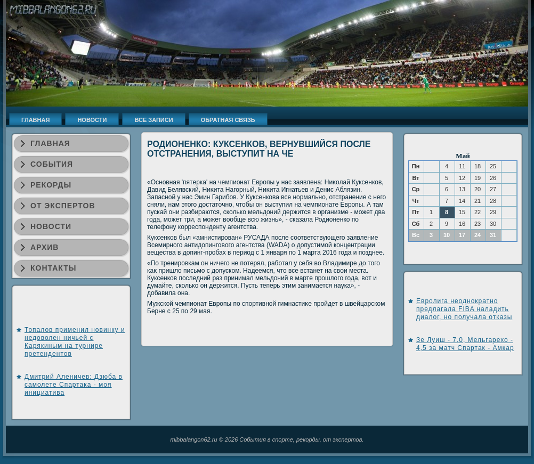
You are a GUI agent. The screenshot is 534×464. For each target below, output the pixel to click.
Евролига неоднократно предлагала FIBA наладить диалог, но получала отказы (464, 309)
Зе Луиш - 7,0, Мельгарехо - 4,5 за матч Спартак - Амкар (465, 344)
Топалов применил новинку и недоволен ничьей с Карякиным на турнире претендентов (75, 341)
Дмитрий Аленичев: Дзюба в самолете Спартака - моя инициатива (74, 384)
